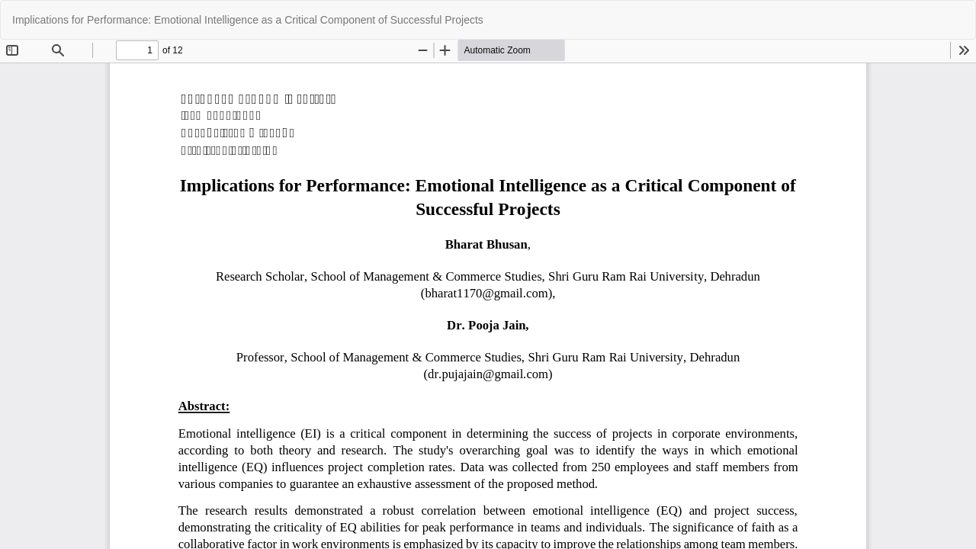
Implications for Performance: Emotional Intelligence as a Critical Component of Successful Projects (247, 20)
